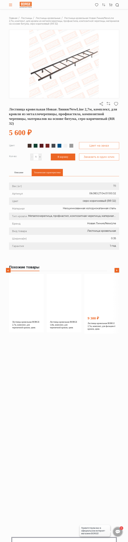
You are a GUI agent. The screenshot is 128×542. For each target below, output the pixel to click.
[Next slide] (117, 270)
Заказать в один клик (99, 157)
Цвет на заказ (99, 145)
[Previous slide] (8, 270)
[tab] (19, 172)
